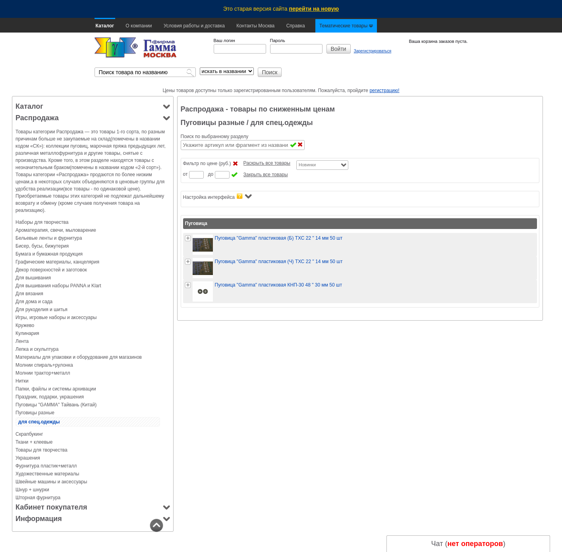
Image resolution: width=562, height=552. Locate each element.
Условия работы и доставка (194, 26)
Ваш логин (224, 40)
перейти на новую (314, 9)
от (185, 174)
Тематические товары (346, 26)
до (210, 174)
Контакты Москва (255, 26)
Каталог (105, 26)
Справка (295, 26)
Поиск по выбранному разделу (215, 136)
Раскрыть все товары (266, 163)
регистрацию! (384, 90)
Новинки (307, 164)
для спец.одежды (39, 422)
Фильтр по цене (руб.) (207, 163)
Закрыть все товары (265, 174)
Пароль (277, 40)
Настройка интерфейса (217, 196)
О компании (139, 26)
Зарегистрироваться (373, 51)
